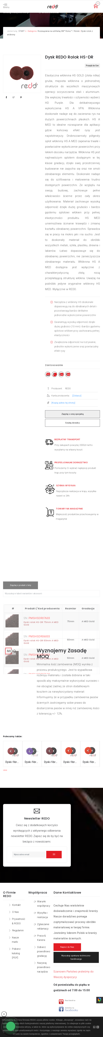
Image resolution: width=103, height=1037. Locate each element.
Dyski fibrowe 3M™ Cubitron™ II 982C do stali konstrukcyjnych (12, 762)
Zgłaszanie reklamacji (43, 926)
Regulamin (18, 930)
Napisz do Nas (67, 947)
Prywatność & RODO (18, 921)
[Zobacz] (76, 395)
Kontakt (16, 905)
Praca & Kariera (41, 937)
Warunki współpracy (43, 903)
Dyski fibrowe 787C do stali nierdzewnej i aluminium (90, 762)
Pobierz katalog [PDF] (16, 953)
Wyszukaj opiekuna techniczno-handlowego (76, 957)
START (22, 31)
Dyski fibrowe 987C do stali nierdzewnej (70, 762)
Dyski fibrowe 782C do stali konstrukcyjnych (51, 762)
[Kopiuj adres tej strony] (63, 403)
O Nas (15, 912)
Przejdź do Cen (92, 66)
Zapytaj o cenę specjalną (72, 414)
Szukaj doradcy (72, 423)
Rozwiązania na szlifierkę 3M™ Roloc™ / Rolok (58, 31)
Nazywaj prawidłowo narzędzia (43, 967)
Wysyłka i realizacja (42, 914)
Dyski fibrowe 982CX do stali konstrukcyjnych (32, 762)
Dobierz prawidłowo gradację (43, 951)
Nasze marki (15, 939)
